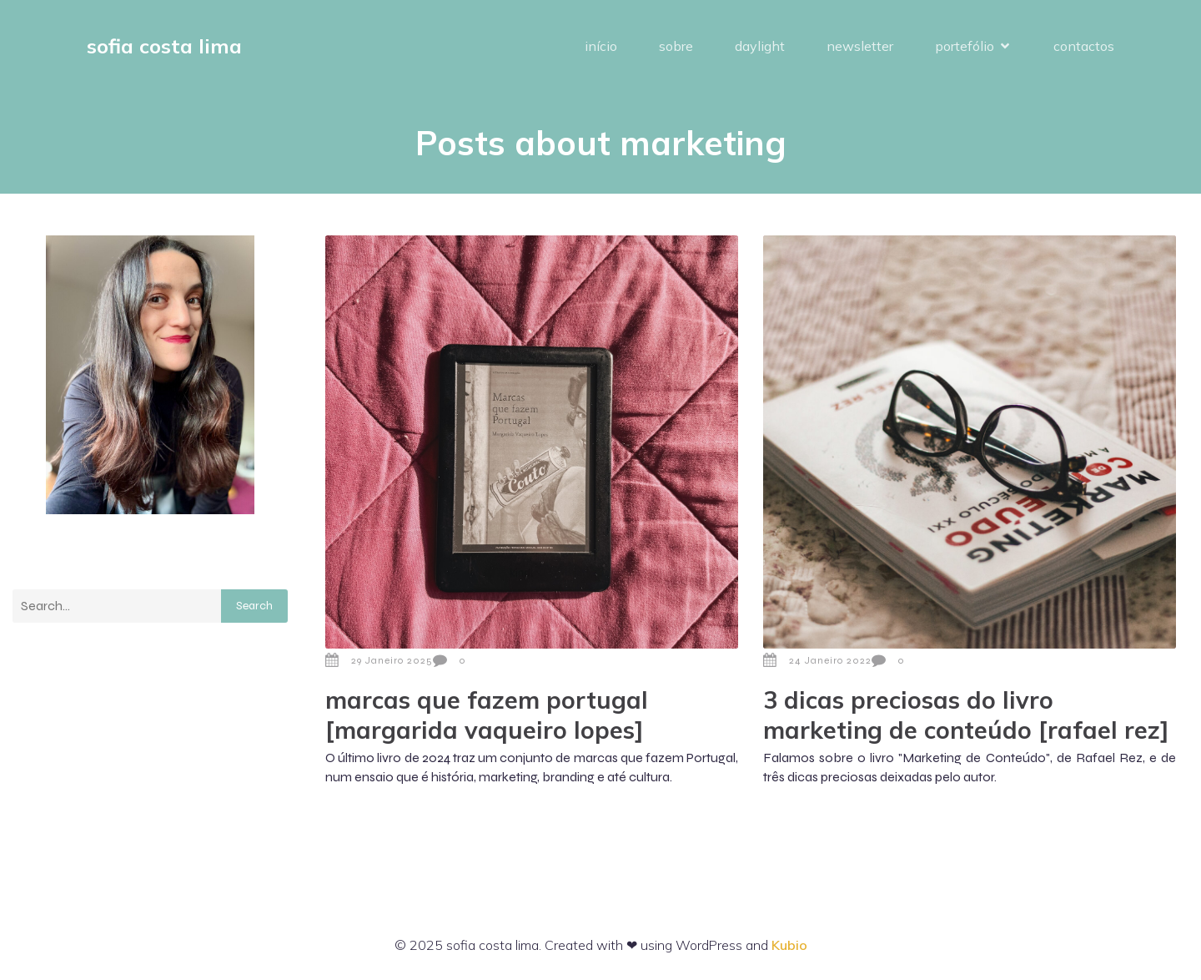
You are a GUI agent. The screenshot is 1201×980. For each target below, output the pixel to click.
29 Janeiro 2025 (379, 660)
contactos (1083, 46)
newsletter (860, 46)
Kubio (789, 945)
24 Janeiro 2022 (817, 660)
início (601, 46)
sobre (676, 46)
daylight (760, 46)
